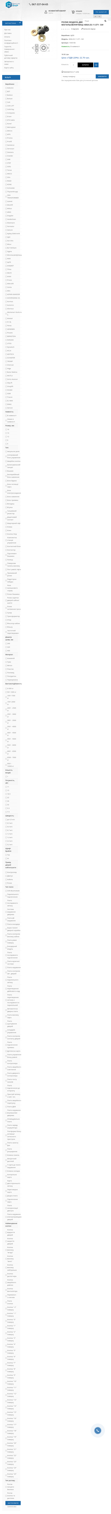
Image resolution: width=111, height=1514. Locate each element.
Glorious (10, 309)
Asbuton (10, 88)
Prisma (9, 138)
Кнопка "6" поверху (11, 1358)
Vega (9, 368)
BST (8, 91)
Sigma (9, 251)
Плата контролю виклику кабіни (13, 935)
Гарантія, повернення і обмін (9, 49)
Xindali (9, 390)
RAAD (9, 181)
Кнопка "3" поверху (11, 1339)
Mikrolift (10, 284)
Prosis (9, 280)
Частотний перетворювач (13, 632)
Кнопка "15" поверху (12, 1413)
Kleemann (11, 223)
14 (8, 433)
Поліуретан (11, 676)
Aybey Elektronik (13, 233)
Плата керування (14, 967)
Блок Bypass (12, 481)
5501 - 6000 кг (11, 746)
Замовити (102, 76)
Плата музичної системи (13, 962)
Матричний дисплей (11, 1160)
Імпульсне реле (13, 451)
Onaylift (10, 386)
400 (8, 651)
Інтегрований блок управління (13, 456)
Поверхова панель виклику (13, 564)
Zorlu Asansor (12, 379)
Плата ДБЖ (11, 1107)
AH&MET (10, 266)
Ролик (9, 883)
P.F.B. (9, 322)
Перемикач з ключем (11, 1296)
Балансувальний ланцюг (13, 466)
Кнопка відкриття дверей (11, 1232)
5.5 (8, 808)
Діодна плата (12, 1196)
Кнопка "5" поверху (11, 1351)
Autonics (10, 305)
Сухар (9, 613)
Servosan (10, 149)
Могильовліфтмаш (14, 255)
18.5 (9, 794)
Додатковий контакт (12, 518)
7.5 (8, 812)
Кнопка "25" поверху (12, 1475)
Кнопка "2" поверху (11, 1333)
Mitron (9, 131)
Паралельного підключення (13, 895)
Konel (9, 124)
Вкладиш (10, 504)
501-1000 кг (11, 692)
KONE (9, 184)
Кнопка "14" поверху (12, 1407)
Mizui (9, 244)
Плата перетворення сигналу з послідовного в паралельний (13, 1000)
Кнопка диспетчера (11, 1275)
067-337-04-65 (40, 4)
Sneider (10, 156)
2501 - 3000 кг (11, 715)
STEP (9, 163)
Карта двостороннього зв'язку (13, 1183)
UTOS (9, 343)
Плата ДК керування (11, 919)
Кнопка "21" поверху (12, 1450)
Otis (8, 177)
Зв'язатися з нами (9, 62)
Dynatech (10, 347)
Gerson (10, 408)
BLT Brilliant (11, 248)
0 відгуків (75, 29)
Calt (8, 102)
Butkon (10, 95)
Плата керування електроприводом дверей (14, 1216)
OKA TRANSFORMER (13, 196)
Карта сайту (9, 68)
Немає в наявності (11, 420)
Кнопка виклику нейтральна (12, 1267)
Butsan (10, 99)
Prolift (9, 141)
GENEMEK (11, 329)
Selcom (10, 230)
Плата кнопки (10, 1302)
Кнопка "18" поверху (12, 1432)
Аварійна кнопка (13, 461)
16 (8, 429)
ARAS (9, 212)
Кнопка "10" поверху (12, 1382)
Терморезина (12, 680)
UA (95, 16)
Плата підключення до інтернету (13, 1088)
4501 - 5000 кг (11, 740)
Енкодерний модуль (12, 947)
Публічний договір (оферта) (10, 56)
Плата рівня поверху (12, 941)
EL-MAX (10, 401)
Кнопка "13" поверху (12, 1401)
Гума (9, 662)
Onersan (10, 365)
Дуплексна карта (13, 1051)
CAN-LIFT (10, 106)
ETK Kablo (11, 120)
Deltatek (10, 340)
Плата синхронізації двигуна (12, 1208)
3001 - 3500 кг (11, 721)
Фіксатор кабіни (13, 623)
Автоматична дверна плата (12, 1010)
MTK (9, 134)
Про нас (7, 30)
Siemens (10, 152)
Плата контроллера (12, 1062)
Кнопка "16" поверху (12, 1419)
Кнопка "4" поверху (11, 1345)
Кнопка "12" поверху (12, 1395)
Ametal (10, 318)
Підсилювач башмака (12, 554)
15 (8, 790)
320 (8, 647)
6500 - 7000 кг (11, 758)
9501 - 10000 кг (10, 765)
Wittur (9, 208)
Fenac (9, 326)
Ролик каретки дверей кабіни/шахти (13, 600)
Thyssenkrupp (12, 192)
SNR (8, 159)
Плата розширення (12, 1150)
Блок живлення (13, 497)
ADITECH (10, 354)
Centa (9, 287)
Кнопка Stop (12, 534)
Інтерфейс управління (11, 1031)
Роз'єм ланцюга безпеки (10, 1486)
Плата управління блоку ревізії (14, 1056)
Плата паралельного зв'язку (12, 979)
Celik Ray (10, 109)
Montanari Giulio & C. (14, 313)
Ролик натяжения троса (14, 607)
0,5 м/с (10, 823)
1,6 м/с (10, 837)
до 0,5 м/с (11, 819)
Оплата (7, 37)
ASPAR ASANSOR (13, 294)
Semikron (10, 145)
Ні (8, 858)
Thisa (9, 269)
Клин (9, 530)
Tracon (9, 397)
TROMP (10, 361)
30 (8, 801)
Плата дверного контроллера (13, 1074)
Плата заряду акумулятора (12, 1126)
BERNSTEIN (11, 336)
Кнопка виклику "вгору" (10, 1250)
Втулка (10, 507)
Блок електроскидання (14, 491)
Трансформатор (13, 616)
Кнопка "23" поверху (12, 1463)
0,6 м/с (10, 827)
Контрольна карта (12, 1176)
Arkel (9, 276)
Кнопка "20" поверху (12, 1444)
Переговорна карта (12, 1191)
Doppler (10, 216)
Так (8, 855)
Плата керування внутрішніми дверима (14, 1112)
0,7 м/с (10, 830)
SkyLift (9, 383)
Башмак (10, 471)
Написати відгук (88, 29)
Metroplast (11, 127)
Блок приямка (12, 500)
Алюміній (11, 658)
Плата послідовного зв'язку (12, 903)
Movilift (10, 205)
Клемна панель (13, 1155)
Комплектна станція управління (12, 540)
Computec (11, 113)
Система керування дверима (11, 911)
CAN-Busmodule (13, 891)
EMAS (9, 404)
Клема (9, 527)
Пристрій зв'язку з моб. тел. (13, 1095)
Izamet (9, 201)
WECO (9, 174)
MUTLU (10, 376)
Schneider (11, 188)
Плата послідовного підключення (12, 955)
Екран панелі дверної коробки (13, 929)
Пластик (10, 669)
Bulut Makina (12, 372)
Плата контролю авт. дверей (13, 972)
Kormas (10, 301)
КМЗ (9, 259)
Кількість (65, 64)
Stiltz (9, 167)
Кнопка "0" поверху (11, 1320)
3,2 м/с (10, 844)
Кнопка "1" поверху (11, 1327)
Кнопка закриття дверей (10, 1241)
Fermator (10, 226)
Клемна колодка (13, 1171)
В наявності (11, 415)
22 (8, 797)
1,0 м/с (10, 834)
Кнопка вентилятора (12, 1290)
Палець (10, 560)
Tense (9, 170)
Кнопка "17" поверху (12, 1425)
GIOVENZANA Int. (13, 298)
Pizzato (10, 333)
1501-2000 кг (11, 703)
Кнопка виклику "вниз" (10, 1258)
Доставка (7, 33)
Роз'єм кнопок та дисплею (11, 1495)
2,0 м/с (10, 841)
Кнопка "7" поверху (11, 1364)
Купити (85, 65)
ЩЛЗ (9, 262)
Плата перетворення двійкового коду (13, 988)
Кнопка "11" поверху (12, 1388)
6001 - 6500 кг (11, 752)
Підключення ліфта (12, 1200)
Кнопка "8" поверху (11, 1370)
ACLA (9, 351)
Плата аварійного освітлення (14, 1068)
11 (8, 787)
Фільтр (10, 627)
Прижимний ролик (12, 574)
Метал (9, 665)
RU (100, 16)
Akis (8, 291)
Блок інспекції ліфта (12, 485)
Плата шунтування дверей (12, 1023)
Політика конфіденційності (11, 41)
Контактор (11, 550)
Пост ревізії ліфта (14, 569)
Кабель (10, 879)
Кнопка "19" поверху (12, 1438)
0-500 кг (10, 688)
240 (8, 643)
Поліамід (10, 673)
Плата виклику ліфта (13, 1016)
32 (8, 805)
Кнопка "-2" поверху (11, 1308)
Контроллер (12, 872)
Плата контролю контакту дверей (13, 1037)
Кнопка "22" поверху (12, 1456)
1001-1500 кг (11, 697)
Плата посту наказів (12, 1080)
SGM (9, 393)
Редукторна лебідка (11, 580)
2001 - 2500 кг (11, 709)
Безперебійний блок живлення (13, 475)
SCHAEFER (11, 358)
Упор (9, 620)
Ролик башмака (13, 594)
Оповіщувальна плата (13, 1120)
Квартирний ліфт (14, 523)
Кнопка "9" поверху (11, 1376)
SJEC (9, 237)
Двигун (10, 876)
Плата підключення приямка (12, 1044)
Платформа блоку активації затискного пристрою (14, 1135)
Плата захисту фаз (12, 1144)
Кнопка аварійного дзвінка (11, 1282)
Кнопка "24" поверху (12, 1469)
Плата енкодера (13, 924)
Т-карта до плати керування (13, 1166)
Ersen (9, 116)
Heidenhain (11, 219)
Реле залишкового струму (12, 588)
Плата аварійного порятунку (14, 1101)
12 (8, 437)
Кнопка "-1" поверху (11, 1314)
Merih (9, 273)
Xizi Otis (10, 241)
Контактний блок (14, 546)
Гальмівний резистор (11, 512)
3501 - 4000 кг (11, 727)
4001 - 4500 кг (11, 734)
